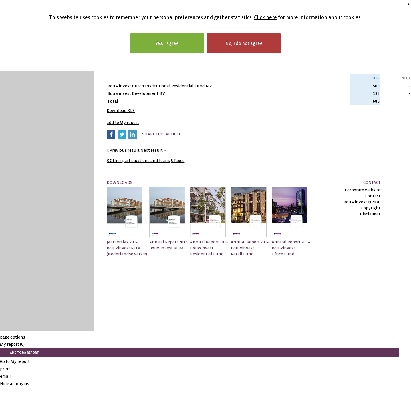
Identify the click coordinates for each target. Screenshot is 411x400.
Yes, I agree (167, 43)
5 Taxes (177, 160)
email (5, 376)
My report (12, 344)
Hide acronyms (14, 383)
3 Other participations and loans (138, 160)
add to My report (123, 122)
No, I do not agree (244, 43)
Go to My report (15, 361)
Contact (372, 196)
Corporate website (362, 190)
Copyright (370, 208)
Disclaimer (370, 214)
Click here (265, 17)
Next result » (153, 150)
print (5, 369)
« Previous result (123, 150)
